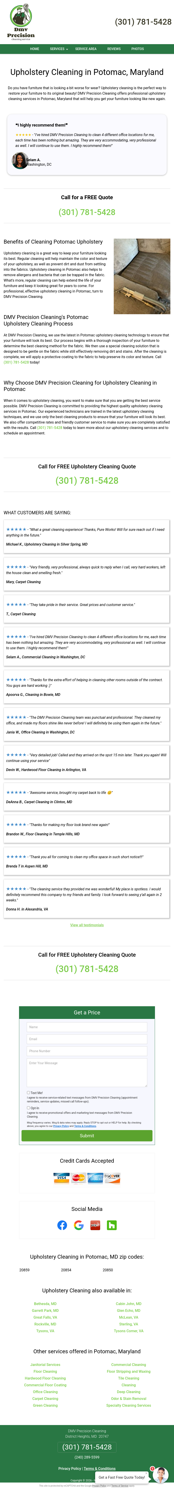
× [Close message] (146, 1473)
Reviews (114, 49)
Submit (87, 1130)
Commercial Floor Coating (45, 1379)
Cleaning (129, 1379)
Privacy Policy (61, 1120)
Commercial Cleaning (128, 1359)
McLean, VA (128, 1312)
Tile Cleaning (128, 1373)
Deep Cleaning (128, 1386)
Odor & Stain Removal (128, 1393)
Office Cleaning (45, 1386)
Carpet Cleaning (45, 1393)
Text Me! (37, 1087)
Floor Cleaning (45, 1366)
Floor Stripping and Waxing (129, 1366)
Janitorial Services (45, 1359)
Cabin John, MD (129, 1298)
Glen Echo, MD (128, 1305)
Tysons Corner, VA (129, 1325)
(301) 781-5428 (143, 22)
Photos (137, 49)
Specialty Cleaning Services (128, 1400)
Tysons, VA (45, 1325)
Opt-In (35, 1102)
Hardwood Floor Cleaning (45, 1373)
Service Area (86, 49)
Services (59, 50)
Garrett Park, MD (45, 1305)
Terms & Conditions (85, 1120)
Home (34, 49)
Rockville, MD (45, 1319)
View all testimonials (87, 919)
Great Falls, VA (45, 1312)
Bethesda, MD (45, 1298)
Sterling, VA (128, 1319)
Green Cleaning (45, 1400)
